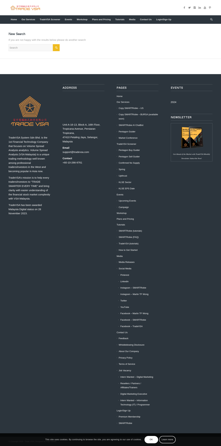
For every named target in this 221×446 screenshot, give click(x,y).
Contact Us (122, 332)
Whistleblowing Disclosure (131, 345)
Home (120, 96)
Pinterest (124, 275)
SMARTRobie (125, 423)
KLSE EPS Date (127, 188)
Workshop (121, 213)
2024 (173, 102)
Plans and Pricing (125, 219)
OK (151, 439)
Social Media (125, 268)
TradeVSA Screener (126, 144)
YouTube (124, 307)
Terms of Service (127, 364)
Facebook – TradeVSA (131, 326)
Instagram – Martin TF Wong (134, 294)
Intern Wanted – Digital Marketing (136, 377)
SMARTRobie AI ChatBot (131, 125)
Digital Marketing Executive (133, 394)
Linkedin (124, 281)
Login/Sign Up (124, 410)
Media (120, 256)
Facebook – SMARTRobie (133, 320)
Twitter (123, 300)
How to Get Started (128, 250)
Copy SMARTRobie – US (131, 108)
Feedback (123, 338)
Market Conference (128, 138)
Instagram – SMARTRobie (133, 287)
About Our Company (129, 351)
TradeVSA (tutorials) (129, 243)
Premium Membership (129, 416)
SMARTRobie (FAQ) (129, 237)
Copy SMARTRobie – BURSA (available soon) (138, 116)
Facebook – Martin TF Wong (134, 313)
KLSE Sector (125, 182)
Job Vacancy (125, 370)
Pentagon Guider (127, 131)
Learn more (167, 439)
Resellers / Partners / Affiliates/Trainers (130, 385)
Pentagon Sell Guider (129, 156)
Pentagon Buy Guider (129, 150)
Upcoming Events (127, 200)
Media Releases (126, 262)
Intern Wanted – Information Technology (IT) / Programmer (135, 402)
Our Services (123, 102)
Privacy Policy (125, 357)
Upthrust (123, 175)
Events (120, 194)
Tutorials (121, 224)
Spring (122, 169)
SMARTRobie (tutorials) (130, 231)
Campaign (124, 207)
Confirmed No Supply (129, 163)
